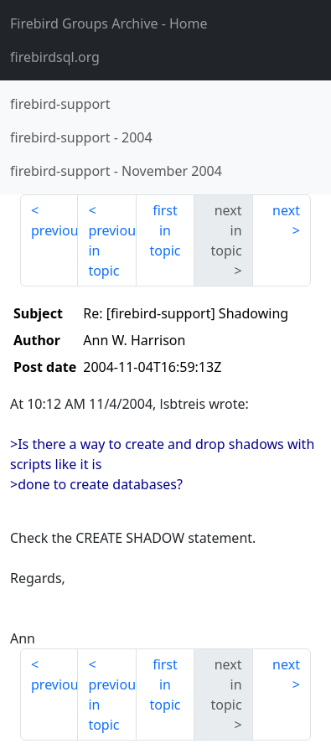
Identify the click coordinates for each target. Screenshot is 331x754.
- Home (109, 23)
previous (54, 230)
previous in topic (112, 250)
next (286, 210)
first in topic (164, 230)
